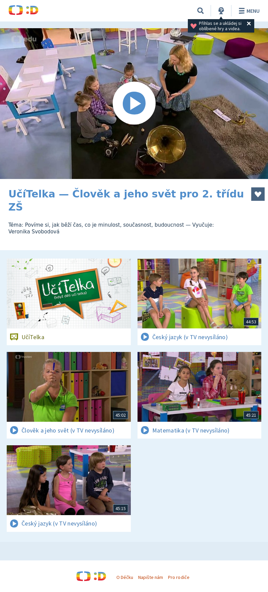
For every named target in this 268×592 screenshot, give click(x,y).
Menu (248, 11)
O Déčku (124, 577)
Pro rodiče (178, 577)
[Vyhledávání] (201, 10)
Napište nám (150, 577)
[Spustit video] (134, 103)
